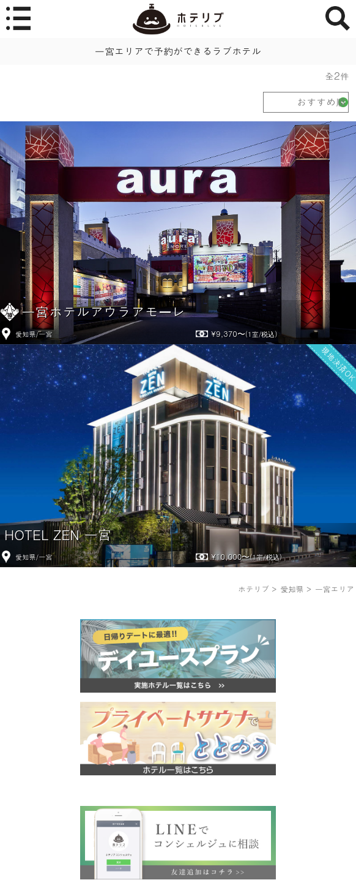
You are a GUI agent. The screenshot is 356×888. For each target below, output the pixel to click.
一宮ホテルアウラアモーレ (103, 311)
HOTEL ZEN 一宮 (57, 534)
